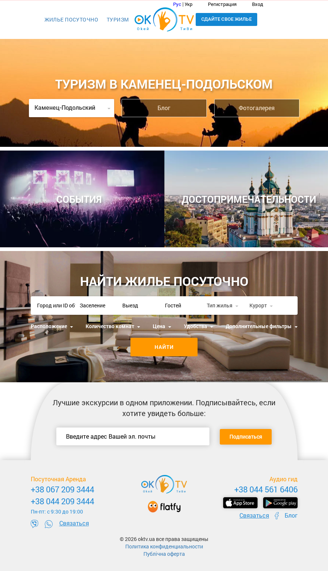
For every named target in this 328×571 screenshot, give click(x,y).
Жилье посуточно (71, 19)
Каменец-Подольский (72, 107)
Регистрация (218, 4)
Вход (253, 4)
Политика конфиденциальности (164, 546)
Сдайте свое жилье (226, 19)
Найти (164, 346)
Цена (162, 326)
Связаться (74, 523)
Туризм (118, 19)
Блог (164, 108)
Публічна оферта (164, 553)
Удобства (198, 326)
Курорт (261, 305)
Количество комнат (113, 326)
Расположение (52, 326)
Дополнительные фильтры (262, 326)
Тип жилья (222, 305)
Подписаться (245, 436)
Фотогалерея (257, 108)
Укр (188, 4)
